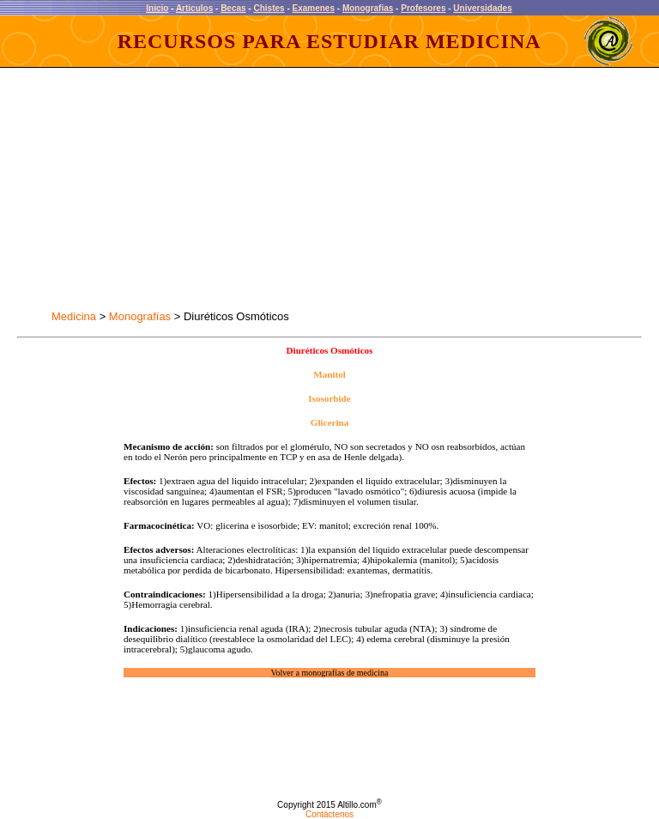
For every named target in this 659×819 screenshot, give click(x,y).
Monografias (367, 8)
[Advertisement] (170, 189)
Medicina (73, 316)
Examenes (314, 8)
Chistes (268, 8)
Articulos (194, 8)
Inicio (157, 8)
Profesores (423, 8)
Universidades (482, 8)
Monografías (140, 316)
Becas (233, 8)
